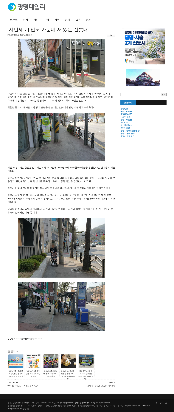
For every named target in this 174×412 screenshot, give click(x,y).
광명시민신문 (126, 111)
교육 (77, 19)
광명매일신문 (126, 114)
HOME (14, 19)
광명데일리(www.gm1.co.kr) (85, 403)
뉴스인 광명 (125, 117)
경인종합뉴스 (126, 125)
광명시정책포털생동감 (129, 131)
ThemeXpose (145, 406)
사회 (46, 19)
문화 (88, 19)
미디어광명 (125, 128)
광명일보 (124, 109)
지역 (57, 19)
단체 (67, 19)
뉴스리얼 (124, 122)
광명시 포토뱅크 (127, 136)
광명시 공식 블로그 (128, 133)
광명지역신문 (126, 120)
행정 (36, 19)
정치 (25, 19)
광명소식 (128, 102)
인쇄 (111, 35)
